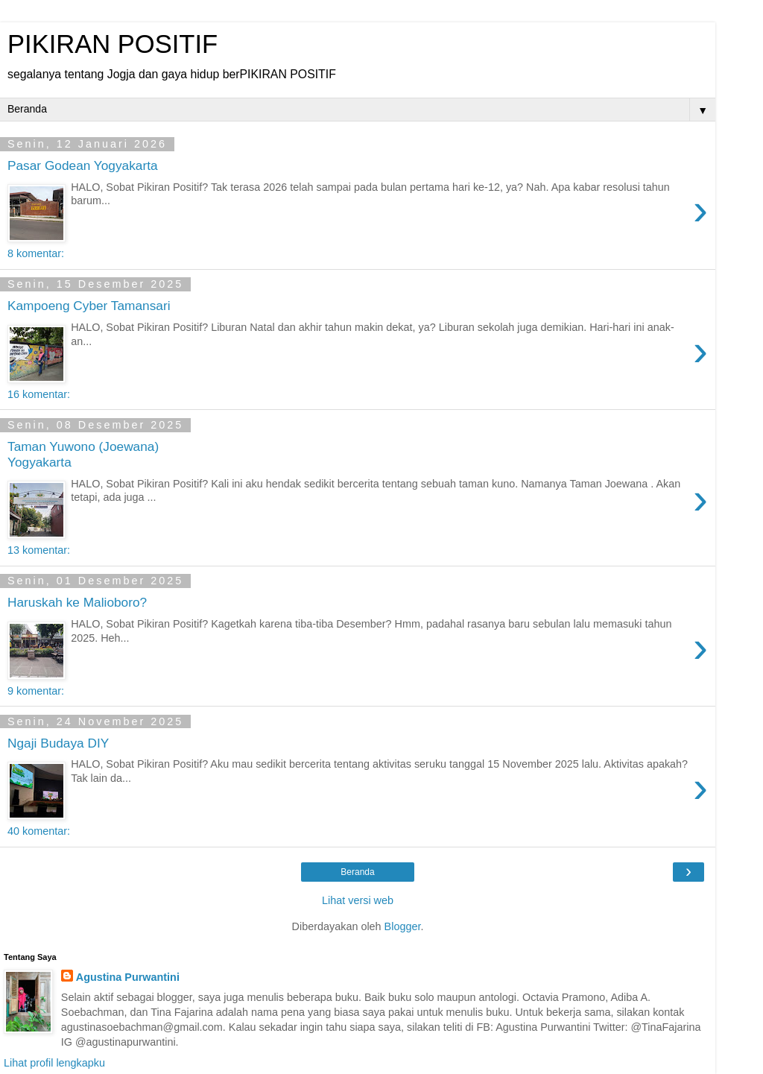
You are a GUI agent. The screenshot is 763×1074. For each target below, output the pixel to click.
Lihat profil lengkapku (54, 1063)
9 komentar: (35, 691)
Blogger (402, 926)
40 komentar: (38, 831)
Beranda (357, 872)
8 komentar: (35, 253)
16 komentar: (38, 394)
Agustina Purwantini (128, 977)
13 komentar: (38, 550)
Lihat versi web (357, 900)
